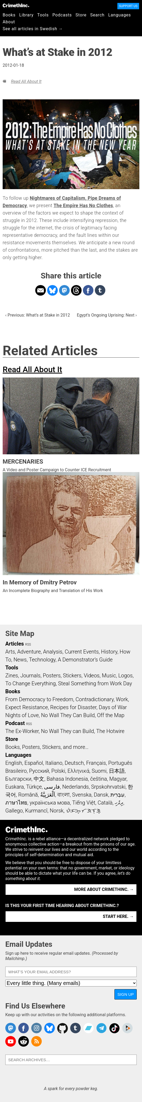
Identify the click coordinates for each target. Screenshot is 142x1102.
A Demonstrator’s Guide (85, 659)
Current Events (82, 651)
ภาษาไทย (16, 802)
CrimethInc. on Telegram (101, 1028)
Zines (11, 675)
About (9, 21)
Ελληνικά (78, 771)
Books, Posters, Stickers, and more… (46, 747)
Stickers (72, 675)
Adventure (29, 651)
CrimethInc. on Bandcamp (88, 1028)
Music (109, 675)
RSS (28, 644)
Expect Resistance (26, 707)
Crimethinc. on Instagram (36, 1028)
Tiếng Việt (83, 802)
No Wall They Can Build (68, 715)
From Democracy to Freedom (39, 699)
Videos (92, 675)
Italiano (53, 763)
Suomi (99, 771)
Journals (30, 675)
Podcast (15, 723)
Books (9, 14)
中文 (39, 779)
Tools (43, 14)
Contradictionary (95, 699)
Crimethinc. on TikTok (114, 1028)
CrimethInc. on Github (62, 1028)
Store (81, 14)
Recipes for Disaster (73, 707)
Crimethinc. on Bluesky (49, 1028)
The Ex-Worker (22, 731)
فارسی (52, 787)
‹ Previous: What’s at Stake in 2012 (37, 315)
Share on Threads (76, 290)
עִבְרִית (117, 795)
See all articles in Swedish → (33, 28)
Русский (39, 771)
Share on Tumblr (100, 290)
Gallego (14, 810)
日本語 (117, 771)
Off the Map (110, 715)
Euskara (14, 787)
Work (122, 699)
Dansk (101, 795)
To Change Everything (30, 683)
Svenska (81, 795)
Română (28, 795)
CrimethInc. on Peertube (127, 1028)
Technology (42, 659)
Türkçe (34, 787)
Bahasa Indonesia (67, 779)
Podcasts (62, 14)
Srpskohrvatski (108, 787)
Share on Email (40, 290)
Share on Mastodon (64, 290)
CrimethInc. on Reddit (23, 1041)
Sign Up (125, 994)
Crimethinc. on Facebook (23, 1028)
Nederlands (75, 787)
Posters (52, 675)
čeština (98, 779)
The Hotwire (110, 731)
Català (105, 802)
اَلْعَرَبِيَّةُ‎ (47, 795)
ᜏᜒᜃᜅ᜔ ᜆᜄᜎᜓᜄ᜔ (83, 810)
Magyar (118, 779)
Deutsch (74, 763)
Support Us (128, 6)
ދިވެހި (119, 802)
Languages (119, 14)
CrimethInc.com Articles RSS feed (36, 1041)
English (13, 763)
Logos (125, 675)
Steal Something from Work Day (95, 683)
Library (26, 14)
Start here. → (118, 916)
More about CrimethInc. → (104, 889)
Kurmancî (36, 810)
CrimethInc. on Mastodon (10, 1028)
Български (18, 779)
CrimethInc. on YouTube (10, 1041)
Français (96, 763)
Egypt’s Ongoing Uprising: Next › (107, 315)
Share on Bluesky (52, 290)
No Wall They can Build (67, 731)
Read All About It (26, 81)
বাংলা (63, 795)
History (109, 651)
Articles (14, 644)
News (20, 659)
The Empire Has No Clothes (83, 205)
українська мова (50, 802)
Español (33, 763)
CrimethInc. (16, 5)
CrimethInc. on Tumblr (75, 1028)
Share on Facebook (88, 290)
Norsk (57, 810)
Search (97, 14)
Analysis (52, 651)
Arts (10, 651)
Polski (58, 771)
